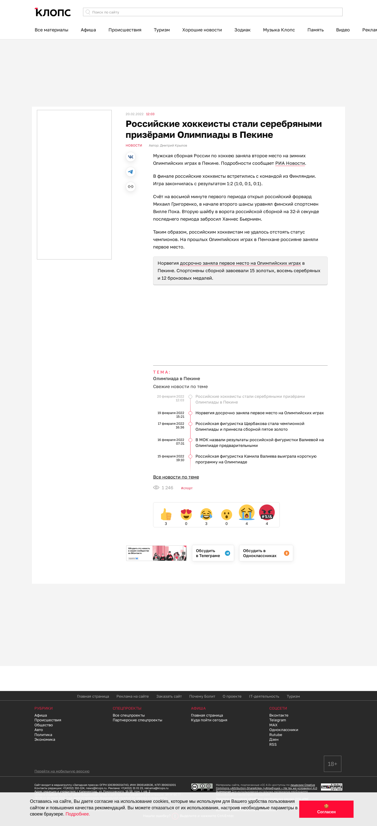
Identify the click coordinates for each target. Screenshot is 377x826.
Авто (38, 729)
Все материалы (51, 29)
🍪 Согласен (326, 809)
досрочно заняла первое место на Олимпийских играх (240, 263)
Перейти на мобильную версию (62, 771)
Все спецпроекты (129, 715)
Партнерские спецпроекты (137, 720)
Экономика (44, 739)
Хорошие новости (202, 29)
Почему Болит (202, 696)
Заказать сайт (169, 696)
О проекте (232, 696)
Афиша (88, 29)
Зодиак (242, 29)
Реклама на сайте (132, 696)
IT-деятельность (264, 696)
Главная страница (93, 696)
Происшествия (124, 29)
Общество (43, 725)
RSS (273, 744)
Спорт (187, 488)
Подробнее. (78, 814)
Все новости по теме (176, 477)
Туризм (162, 29)
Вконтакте (278, 715)
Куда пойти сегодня (209, 720)
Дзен (274, 739)
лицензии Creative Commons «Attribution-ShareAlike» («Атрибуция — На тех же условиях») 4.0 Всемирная (266, 788)
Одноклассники (283, 729)
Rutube (275, 734)
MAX (273, 725)
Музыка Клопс (279, 29)
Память (315, 29)
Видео (343, 29)
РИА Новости (290, 163)
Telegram (277, 720)
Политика (43, 734)
